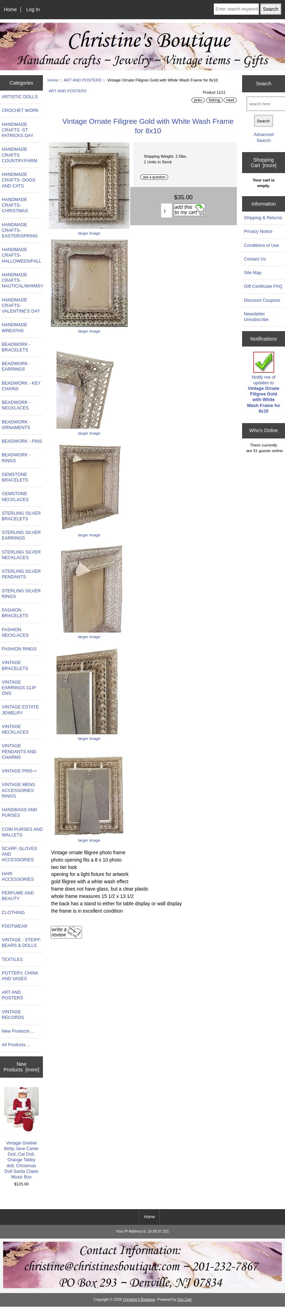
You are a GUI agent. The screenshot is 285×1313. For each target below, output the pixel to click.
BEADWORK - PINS (22, 441)
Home (10, 9)
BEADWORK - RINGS (16, 457)
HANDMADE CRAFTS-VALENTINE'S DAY (21, 305)
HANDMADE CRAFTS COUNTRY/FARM (19, 155)
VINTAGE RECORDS (13, 1014)
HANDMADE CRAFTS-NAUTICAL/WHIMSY (22, 280)
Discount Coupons (262, 300)
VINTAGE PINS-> (19, 770)
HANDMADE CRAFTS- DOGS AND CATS (18, 180)
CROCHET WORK (20, 110)
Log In (33, 9)
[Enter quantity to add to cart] (166, 210)
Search (263, 83)
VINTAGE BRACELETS (15, 665)
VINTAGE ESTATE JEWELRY (20, 709)
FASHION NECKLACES (15, 632)
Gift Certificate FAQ (263, 286)
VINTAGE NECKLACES (15, 729)
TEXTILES (12, 959)
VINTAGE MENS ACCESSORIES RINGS (18, 790)
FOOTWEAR (15, 926)
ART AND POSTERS (83, 80)
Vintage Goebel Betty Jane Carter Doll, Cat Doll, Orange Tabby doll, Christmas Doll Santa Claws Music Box (21, 1133)
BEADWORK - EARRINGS (16, 366)
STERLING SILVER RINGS (21, 593)
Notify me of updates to (263, 383)
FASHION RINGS (19, 648)
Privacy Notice (258, 231)
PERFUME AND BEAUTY (18, 895)
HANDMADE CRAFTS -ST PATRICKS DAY (17, 130)
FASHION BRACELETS (15, 612)
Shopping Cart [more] (263, 162)
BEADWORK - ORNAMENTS (16, 424)
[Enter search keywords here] (236, 9)
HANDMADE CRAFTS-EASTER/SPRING (20, 230)
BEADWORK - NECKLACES (16, 405)
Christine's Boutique (139, 1299)
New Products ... (18, 1031)
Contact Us (255, 259)
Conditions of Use (261, 245)
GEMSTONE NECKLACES (15, 496)
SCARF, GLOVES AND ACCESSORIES (19, 854)
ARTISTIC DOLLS (20, 96)
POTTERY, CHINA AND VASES (20, 975)
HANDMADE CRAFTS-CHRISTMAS (15, 205)
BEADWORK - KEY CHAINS (21, 385)
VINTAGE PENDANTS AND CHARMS (19, 751)
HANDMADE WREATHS (14, 327)
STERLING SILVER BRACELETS (21, 516)
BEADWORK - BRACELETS (16, 347)
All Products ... (16, 1044)
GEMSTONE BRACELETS (15, 477)
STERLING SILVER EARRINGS (21, 535)
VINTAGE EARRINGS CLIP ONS (19, 687)
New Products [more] (21, 1066)
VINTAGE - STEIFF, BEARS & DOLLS (21, 942)
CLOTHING (13, 912)
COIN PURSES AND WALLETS (22, 832)
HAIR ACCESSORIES (18, 876)
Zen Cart (185, 1299)
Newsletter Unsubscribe (256, 316)
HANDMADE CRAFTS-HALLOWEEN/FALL (21, 255)
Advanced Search (263, 137)
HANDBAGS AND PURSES (19, 812)
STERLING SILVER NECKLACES (21, 554)
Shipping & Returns (263, 217)
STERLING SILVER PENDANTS (21, 574)
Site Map (252, 272)
